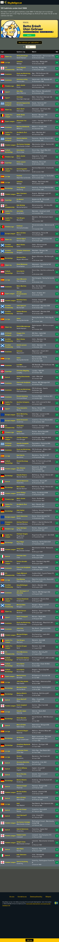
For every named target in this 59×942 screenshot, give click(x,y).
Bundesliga (9, 188)
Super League (9, 121)
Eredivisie (8, 74)
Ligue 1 (7, 92)
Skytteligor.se (14, 2)
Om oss (11, 903)
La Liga (7, 62)
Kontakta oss (22, 903)
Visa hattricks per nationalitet (30, 42)
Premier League (10, 145)
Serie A (7, 377)
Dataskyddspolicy (36, 903)
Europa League (10, 233)
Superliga (8, 163)
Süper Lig (8, 56)
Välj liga (29, 940)
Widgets (48, 903)
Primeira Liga (9, 86)
